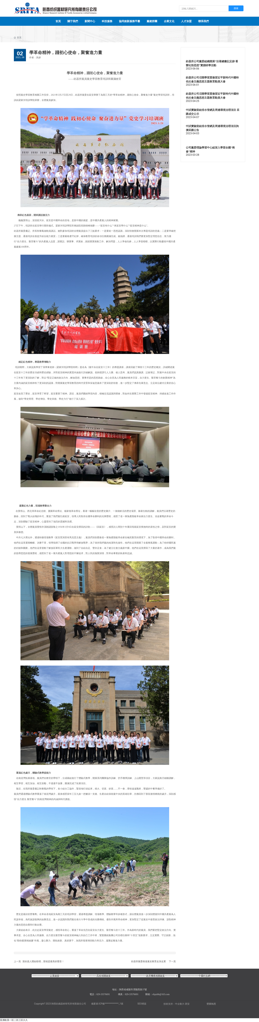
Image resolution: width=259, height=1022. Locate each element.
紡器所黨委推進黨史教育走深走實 (148, 961)
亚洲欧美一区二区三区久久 (14, 1020)
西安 (187, 1004)
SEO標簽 (141, 1003)
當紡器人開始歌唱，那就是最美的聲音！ (43, 961)
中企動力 (179, 1004)
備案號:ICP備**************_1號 (107, 1003)
